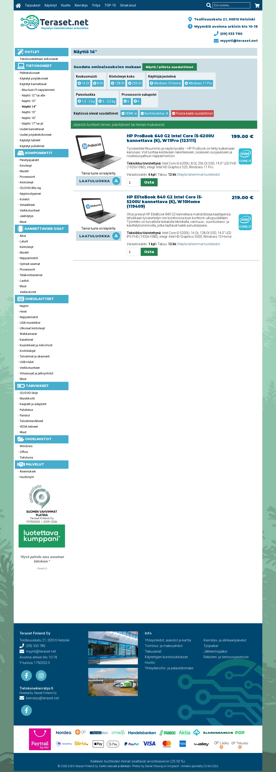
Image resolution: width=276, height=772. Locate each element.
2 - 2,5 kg (106, 101)
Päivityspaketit (29, 160)
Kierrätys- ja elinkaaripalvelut (225, 640)
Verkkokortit (28, 292)
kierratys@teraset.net (39, 698)
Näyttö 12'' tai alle (33, 95)
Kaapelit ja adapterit (33, 404)
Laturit (24, 241)
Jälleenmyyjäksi (216, 652)
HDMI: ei (129, 113)
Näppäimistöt (29, 258)
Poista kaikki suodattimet (192, 113)
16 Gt (83, 83)
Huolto (66, 5)
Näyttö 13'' (29, 101)
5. (126, 101)
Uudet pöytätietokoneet (36, 134)
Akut (23, 236)
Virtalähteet (27, 205)
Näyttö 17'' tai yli (32, 123)
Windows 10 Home (165, 83)
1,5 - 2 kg (86, 101)
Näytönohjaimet (30, 193)
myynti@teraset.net (236, 41)
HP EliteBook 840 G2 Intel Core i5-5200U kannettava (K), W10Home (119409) (164, 202)
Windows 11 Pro (198, 83)
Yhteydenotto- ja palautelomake (170, 668)
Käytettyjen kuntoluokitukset (166, 657)
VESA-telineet (29, 426)
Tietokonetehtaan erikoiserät (39, 59)
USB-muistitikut (30, 322)
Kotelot (24, 199)
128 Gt (117, 83)
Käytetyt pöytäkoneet (34, 78)
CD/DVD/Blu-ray (30, 188)
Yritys (96, 5)
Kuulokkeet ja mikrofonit (36, 345)
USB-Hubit (27, 362)
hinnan (141, 124)
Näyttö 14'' (29, 106)
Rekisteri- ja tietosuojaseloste (227, 657)
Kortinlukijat (28, 351)
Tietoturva (26, 457)
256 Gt (135, 83)
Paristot (25, 415)
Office (24, 452)
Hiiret (23, 311)
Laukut (24, 280)
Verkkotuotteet (30, 210)
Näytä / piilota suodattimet (169, 67)
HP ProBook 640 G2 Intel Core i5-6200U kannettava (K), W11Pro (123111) (170, 138)
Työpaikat (211, 646)
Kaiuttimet (26, 339)
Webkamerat (28, 334)
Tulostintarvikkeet (31, 421)
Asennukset (28, 471)
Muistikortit (27, 398)
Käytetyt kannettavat (33, 84)
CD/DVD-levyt (29, 393)
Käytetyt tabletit (30, 140)
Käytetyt (51, 5)
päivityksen (121, 124)
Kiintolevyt (26, 182)
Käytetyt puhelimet (32, 146)
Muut (23, 222)
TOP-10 (110, 5)
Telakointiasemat (31, 275)
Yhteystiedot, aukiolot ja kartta (168, 640)
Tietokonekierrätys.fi (36, 688)
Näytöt (24, 306)
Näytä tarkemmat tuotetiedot (199, 174)
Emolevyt (26, 165)
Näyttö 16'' (29, 118)
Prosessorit (27, 176)
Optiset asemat (30, 264)
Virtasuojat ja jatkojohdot (36, 373)
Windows (26, 446)
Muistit (24, 171)
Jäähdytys (26, 216)
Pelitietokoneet (30, 73)
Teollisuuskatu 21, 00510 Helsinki (223, 19)
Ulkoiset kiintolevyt (32, 328)
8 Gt (98, 83)
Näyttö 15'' (29, 112)
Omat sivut (128, 5)
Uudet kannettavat (32, 129)
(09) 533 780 (228, 34)
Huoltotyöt (27, 477)
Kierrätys (81, 5)
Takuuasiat (153, 652)
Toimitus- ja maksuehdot (164, 646)
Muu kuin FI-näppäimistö (38, 90)
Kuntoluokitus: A (154, 113)
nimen (105, 124)
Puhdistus (26, 410)
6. (137, 101)
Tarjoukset (32, 5)
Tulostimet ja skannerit (35, 356)
